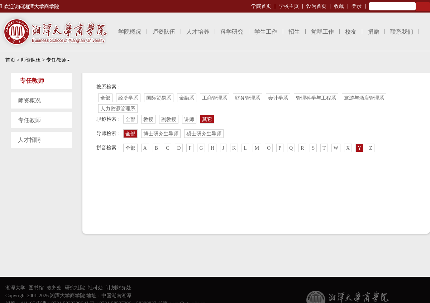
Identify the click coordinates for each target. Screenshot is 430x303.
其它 (207, 119)
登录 (357, 6)
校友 (351, 32)
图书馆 (36, 287)
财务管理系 (247, 98)
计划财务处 (118, 287)
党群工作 (322, 32)
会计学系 (278, 98)
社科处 (95, 287)
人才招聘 (29, 140)
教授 (148, 119)
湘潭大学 (15, 287)
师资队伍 (163, 32)
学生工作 (265, 32)
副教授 (168, 119)
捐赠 (373, 32)
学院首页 (261, 6)
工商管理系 (214, 98)
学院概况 (129, 32)
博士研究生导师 (160, 133)
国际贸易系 (158, 98)
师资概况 (29, 100)
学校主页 (289, 6)
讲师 (189, 119)
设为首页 (316, 6)
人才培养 (197, 32)
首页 (10, 60)
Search (423, 6)
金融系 (186, 98)
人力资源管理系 (117, 108)
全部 (105, 98)
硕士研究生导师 (203, 133)
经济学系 (128, 98)
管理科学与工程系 (316, 98)
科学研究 (231, 32)
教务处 (54, 287)
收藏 (339, 6)
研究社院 (75, 287)
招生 (294, 32)
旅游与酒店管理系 (364, 98)
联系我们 (401, 32)
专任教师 (58, 60)
